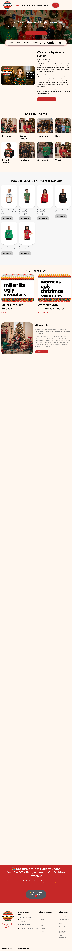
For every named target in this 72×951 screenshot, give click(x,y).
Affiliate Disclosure (62, 936)
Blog (33, 5)
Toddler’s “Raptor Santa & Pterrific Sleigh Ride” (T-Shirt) (9, 212)
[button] (18, 75)
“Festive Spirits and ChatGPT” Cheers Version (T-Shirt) (25, 212)
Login (46, 5)
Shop (28, 5)
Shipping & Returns (62, 923)
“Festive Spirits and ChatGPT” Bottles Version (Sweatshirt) (44, 212)
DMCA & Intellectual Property (62, 931)
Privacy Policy (63, 927)
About (23, 5)
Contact (39, 5)
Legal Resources (64, 916)
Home (17, 5)
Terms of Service (64, 919)
